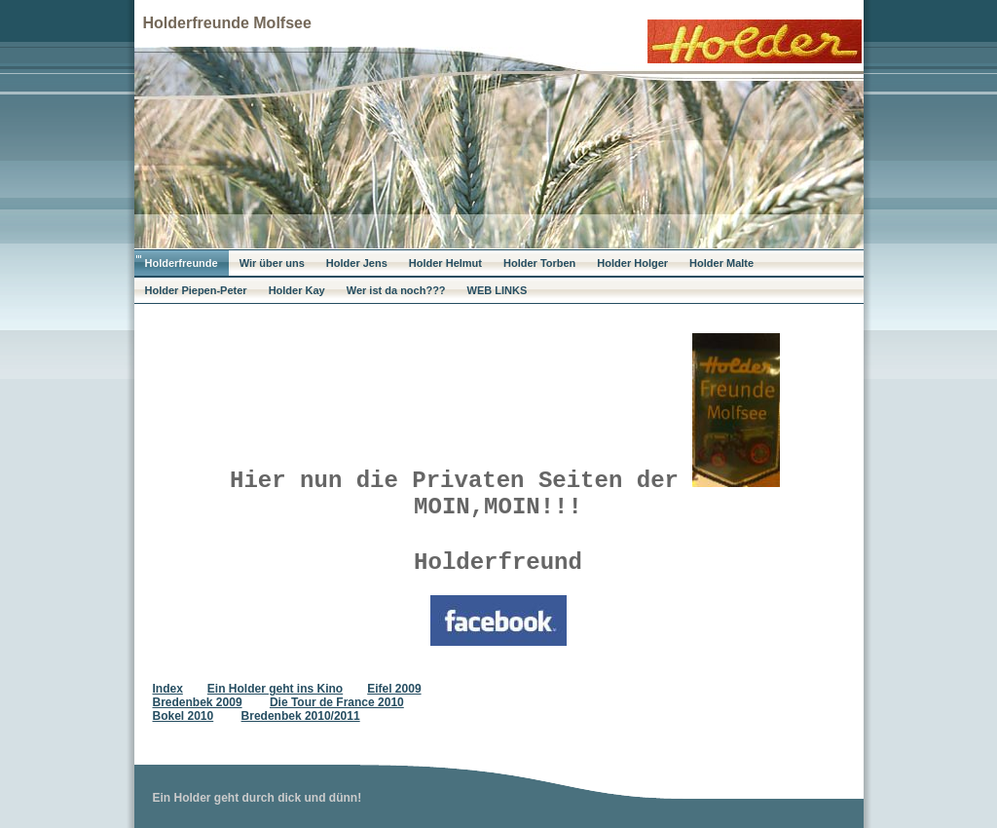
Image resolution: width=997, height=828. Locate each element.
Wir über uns (272, 263)
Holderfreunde (181, 263)
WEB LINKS (497, 290)
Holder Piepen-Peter (196, 290)
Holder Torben (539, 263)
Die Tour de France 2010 (337, 702)
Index (168, 689)
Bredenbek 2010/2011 (300, 716)
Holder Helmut (445, 263)
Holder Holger (632, 263)
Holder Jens (357, 263)
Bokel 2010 (183, 716)
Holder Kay (297, 290)
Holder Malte (721, 263)
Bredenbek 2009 (197, 702)
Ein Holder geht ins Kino (275, 689)
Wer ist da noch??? (396, 290)
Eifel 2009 (394, 689)
